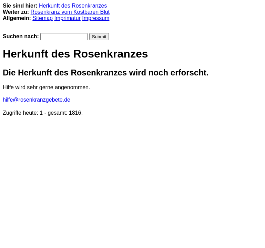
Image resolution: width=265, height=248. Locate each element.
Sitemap (42, 18)
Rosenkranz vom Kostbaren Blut (70, 12)
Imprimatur (67, 18)
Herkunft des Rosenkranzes (73, 6)
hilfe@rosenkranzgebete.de (36, 100)
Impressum (95, 18)
